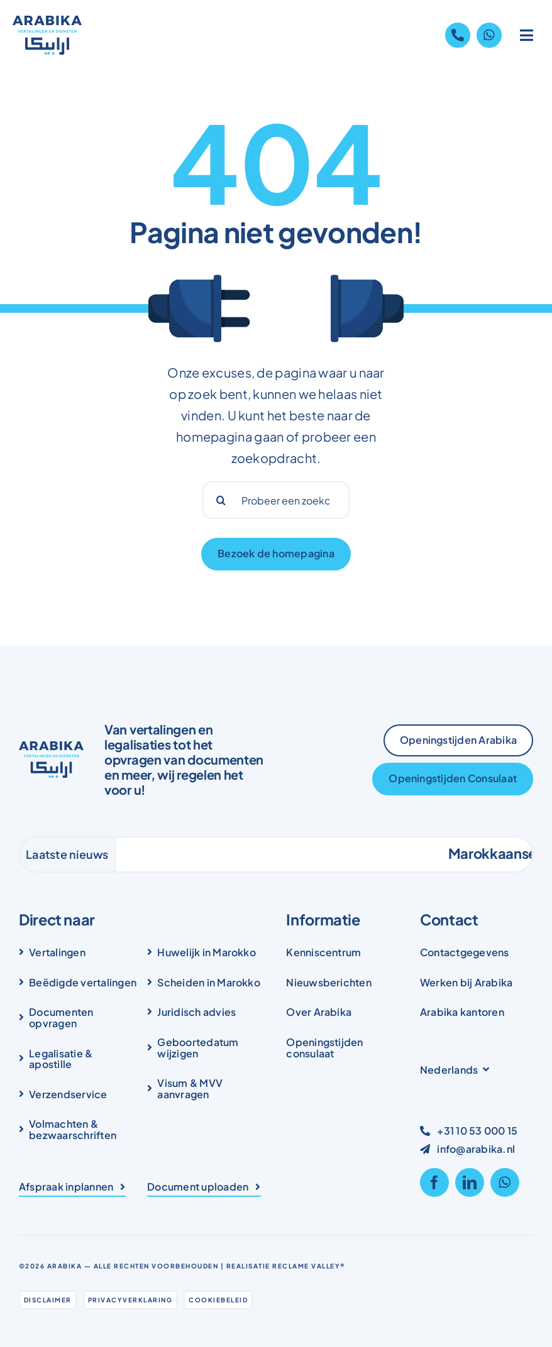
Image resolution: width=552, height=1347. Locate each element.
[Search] (221, 500)
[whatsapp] (504, 1182)
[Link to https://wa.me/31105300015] (489, 35)
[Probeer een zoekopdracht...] (276, 500)
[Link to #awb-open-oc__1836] (526, 35)
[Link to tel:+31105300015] (457, 35)
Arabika (64, 1266)
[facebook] (434, 1182)
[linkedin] (469, 1182)
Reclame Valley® (309, 1266)
